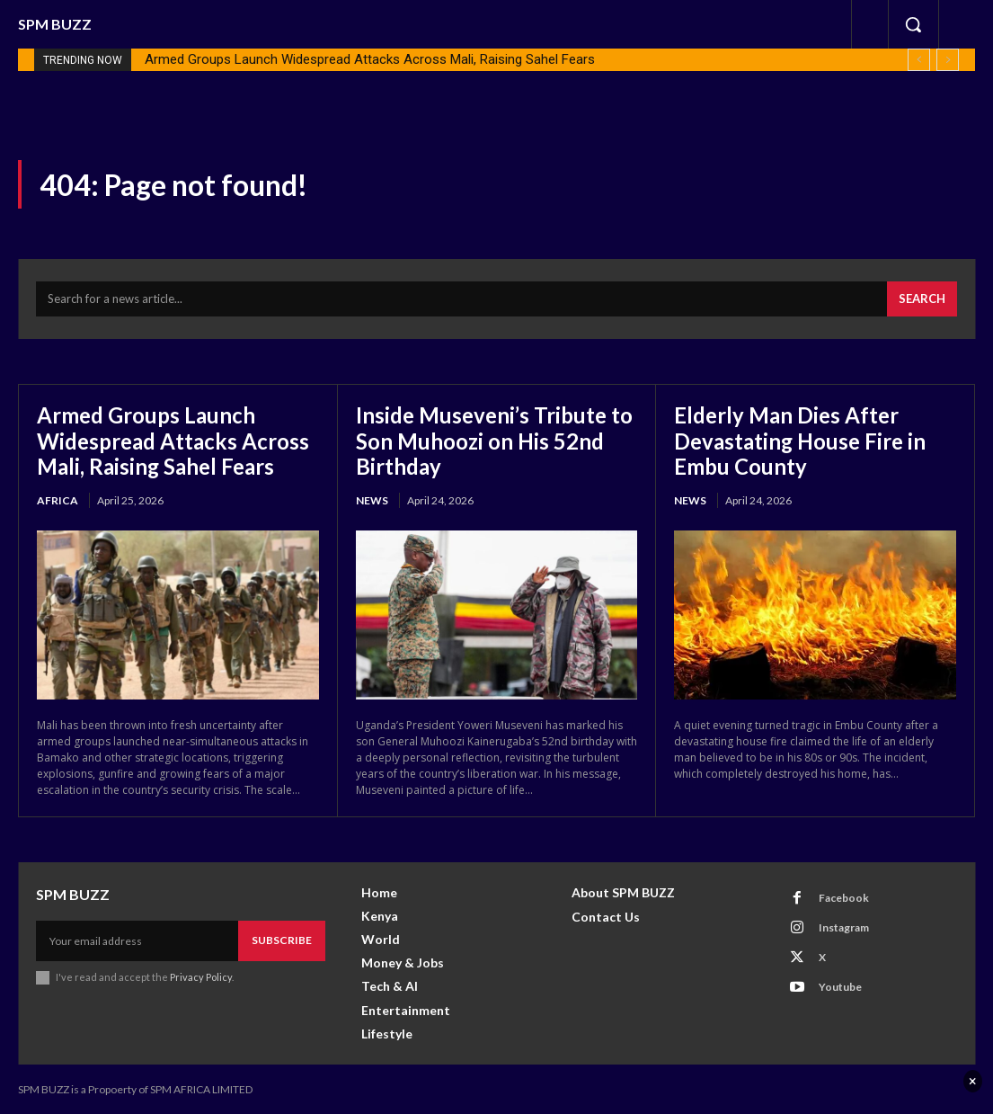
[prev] (919, 60)
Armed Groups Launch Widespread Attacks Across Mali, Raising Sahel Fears (370, 59)
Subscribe (282, 938)
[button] (913, 24)
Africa (57, 498)
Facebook (844, 896)
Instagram (844, 925)
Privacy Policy (201, 975)
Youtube (840, 985)
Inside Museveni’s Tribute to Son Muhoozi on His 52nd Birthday (494, 439)
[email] (137, 938)
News (372, 498)
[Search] (922, 299)
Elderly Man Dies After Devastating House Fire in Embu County (800, 439)
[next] (947, 60)
